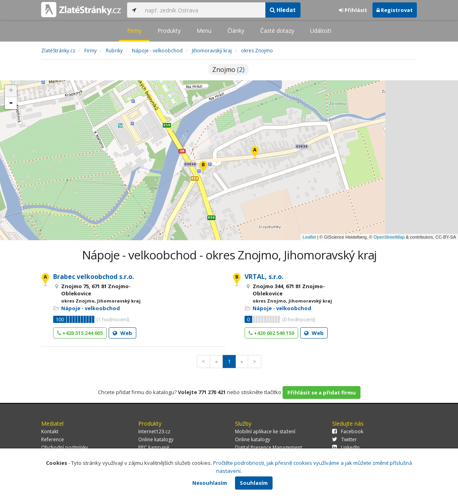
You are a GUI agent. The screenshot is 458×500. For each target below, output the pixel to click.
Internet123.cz (154, 431)
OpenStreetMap (389, 237)
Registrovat (394, 10)
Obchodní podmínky (64, 447)
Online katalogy (155, 439)
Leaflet (309, 237)
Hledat (283, 10)
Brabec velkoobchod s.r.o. (93, 276)
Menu (204, 30)
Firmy (134, 30)
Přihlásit (353, 10)
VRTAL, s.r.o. (264, 276)
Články (235, 30)
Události (320, 30)
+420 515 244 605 (80, 333)
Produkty (169, 30)
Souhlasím (254, 482)
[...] (203, 10)
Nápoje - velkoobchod (90, 308)
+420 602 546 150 (271, 333)
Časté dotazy (277, 30)
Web (122, 333)
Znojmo (228, 69)
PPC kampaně (153, 447)
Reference (52, 439)
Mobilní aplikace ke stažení (265, 431)
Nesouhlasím (209, 482)
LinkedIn (346, 447)
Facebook (347, 431)
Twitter (344, 439)
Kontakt (49, 431)
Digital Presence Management (268, 447)
